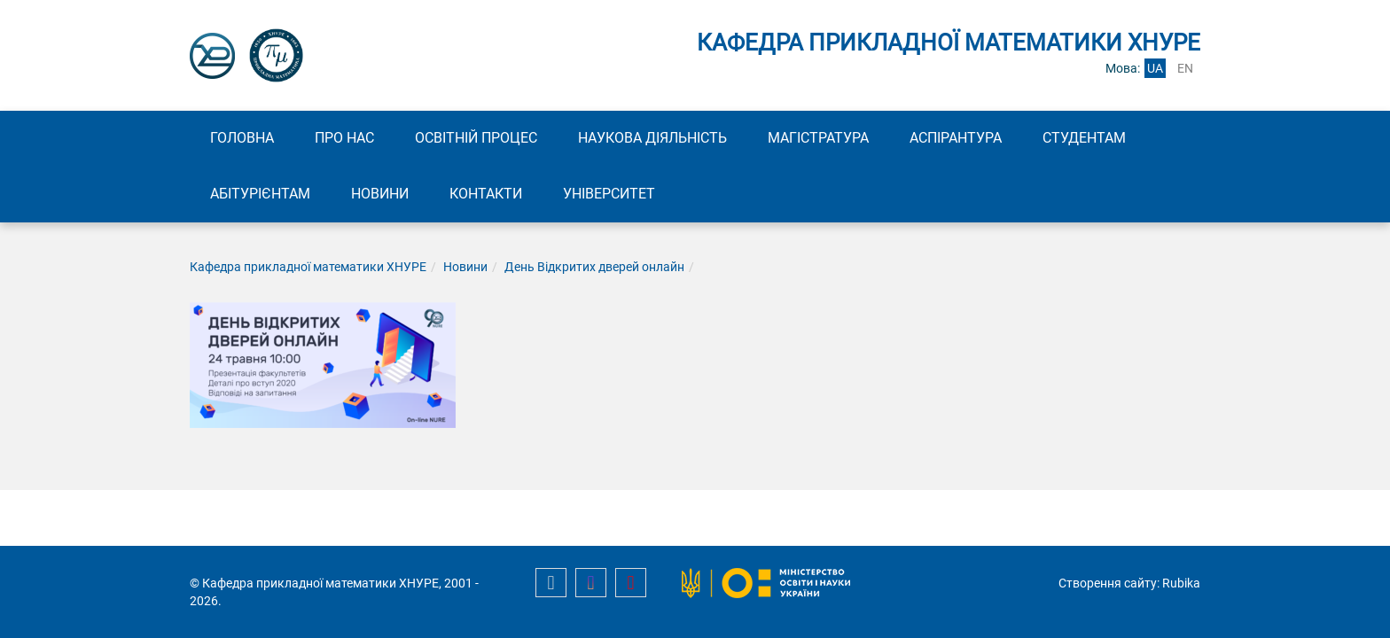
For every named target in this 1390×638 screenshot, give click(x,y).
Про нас (344, 137)
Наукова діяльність (652, 137)
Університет (609, 193)
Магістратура (818, 137)
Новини (380, 193)
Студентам (1084, 137)
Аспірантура (956, 137)
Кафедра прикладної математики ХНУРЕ (308, 267)
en (1185, 68)
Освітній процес (476, 137)
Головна (242, 137)
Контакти (485, 193)
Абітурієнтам (260, 193)
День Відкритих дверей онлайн (594, 267)
